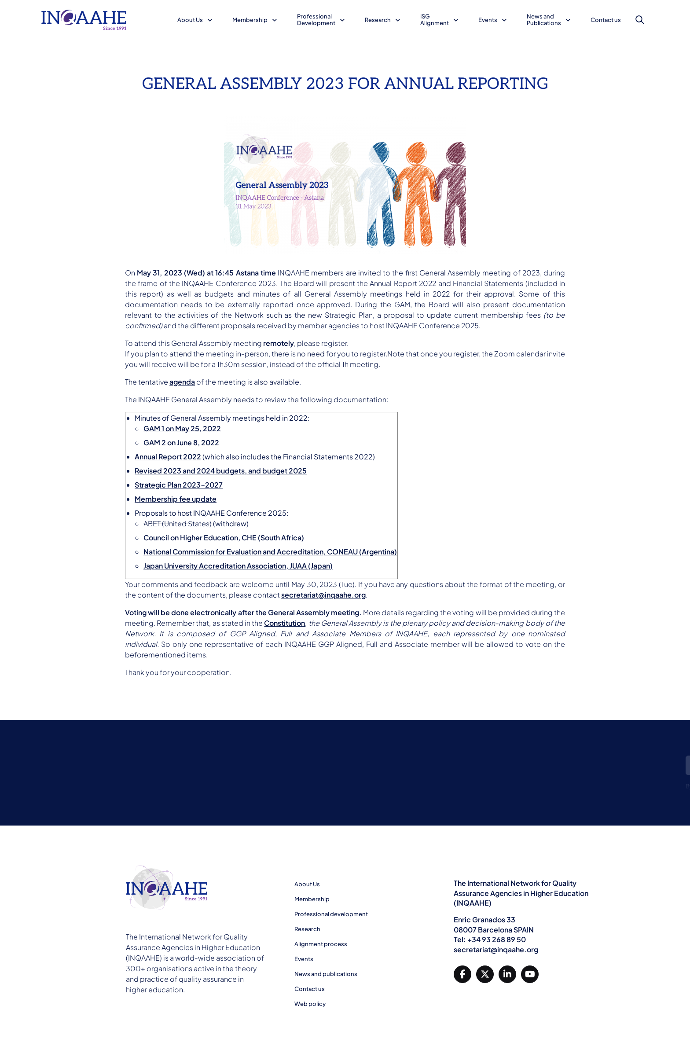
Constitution (284, 623)
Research (378, 19)
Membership (250, 19)
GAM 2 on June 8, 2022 (181, 442)
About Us (190, 19)
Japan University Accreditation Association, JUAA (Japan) (238, 565)
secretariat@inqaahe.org (323, 594)
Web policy (310, 1003)
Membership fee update (176, 498)
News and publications (325, 973)
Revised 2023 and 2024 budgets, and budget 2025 (221, 470)
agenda (182, 381)
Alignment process (320, 943)
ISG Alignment (434, 19)
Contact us (606, 19)
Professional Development (316, 19)
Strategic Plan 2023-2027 (179, 484)
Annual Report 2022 (168, 456)
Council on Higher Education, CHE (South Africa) (223, 537)
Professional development (331, 914)
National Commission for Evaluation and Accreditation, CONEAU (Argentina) (270, 551)
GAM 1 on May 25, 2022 (182, 428)
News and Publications (544, 19)
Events (487, 19)
